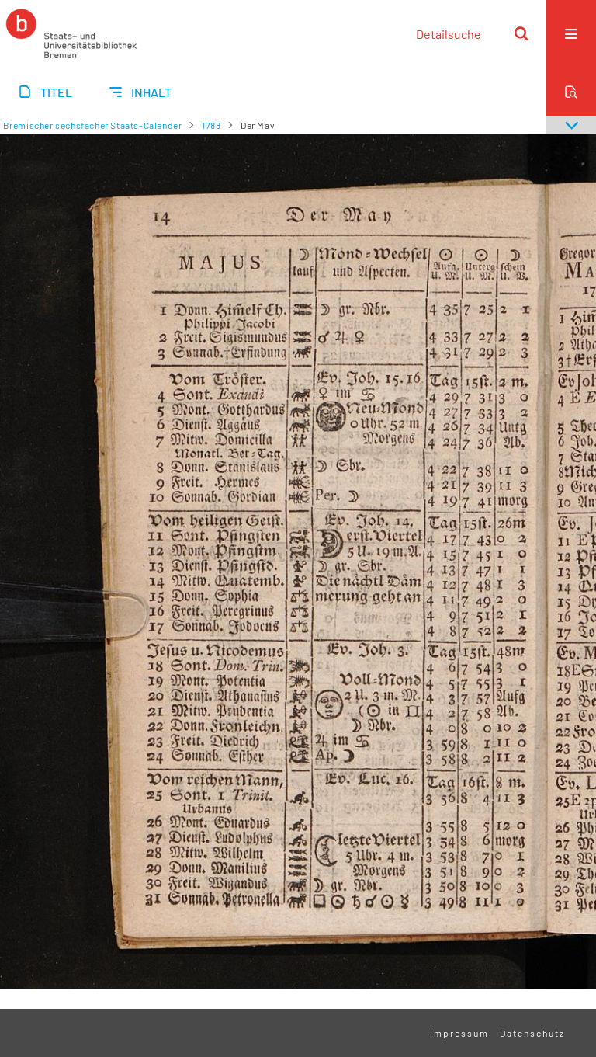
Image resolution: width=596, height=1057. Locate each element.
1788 (211, 125)
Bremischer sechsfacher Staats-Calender (92, 125)
